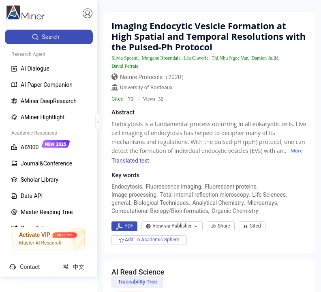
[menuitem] (49, 37)
